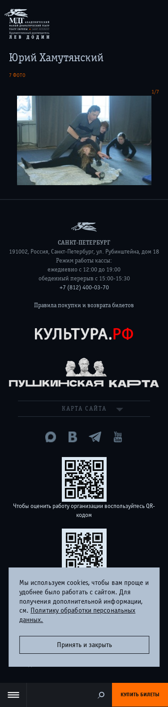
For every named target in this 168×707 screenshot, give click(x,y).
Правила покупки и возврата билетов (84, 305)
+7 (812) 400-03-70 (84, 287)
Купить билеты (140, 694)
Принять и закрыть (84, 645)
